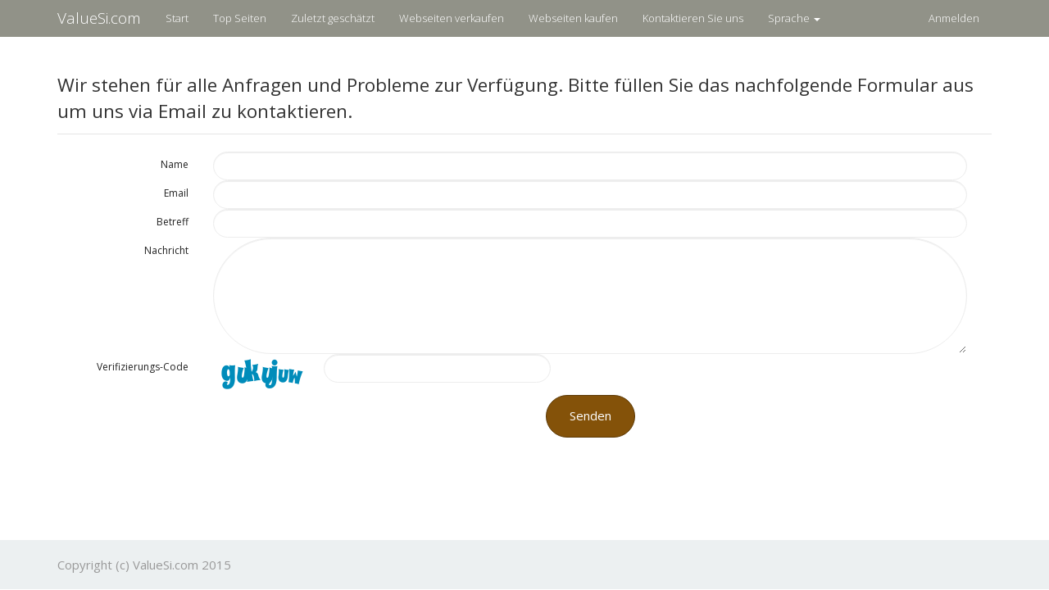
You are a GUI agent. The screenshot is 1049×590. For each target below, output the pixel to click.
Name (174, 164)
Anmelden (954, 18)
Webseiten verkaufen (451, 18)
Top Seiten (239, 18)
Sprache (794, 18)
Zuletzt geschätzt (333, 18)
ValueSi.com (99, 18)
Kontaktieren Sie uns (693, 18)
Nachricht (166, 250)
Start (177, 18)
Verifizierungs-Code (142, 367)
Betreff (172, 222)
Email (176, 193)
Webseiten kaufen (573, 18)
